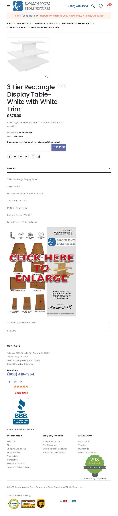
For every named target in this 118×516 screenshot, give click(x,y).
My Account (83, 444)
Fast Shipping (49, 448)
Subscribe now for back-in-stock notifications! (35, 143)
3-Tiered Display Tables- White (77, 24)
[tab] (59, 170)
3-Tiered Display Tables (46, 24)
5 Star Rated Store (51, 444)
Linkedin (21, 384)
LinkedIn (21, 158)
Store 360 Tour (13, 455)
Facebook (9, 158)
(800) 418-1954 (78, 6)
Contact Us (12, 462)
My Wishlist (83, 451)
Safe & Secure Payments (54, 455)
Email (26, 158)
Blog (9, 448)
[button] (46, 77)
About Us (11, 444)
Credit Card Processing (18, 498)
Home (9, 24)
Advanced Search (15, 466)
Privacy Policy (13, 459)
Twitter (15, 158)
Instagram (15, 384)
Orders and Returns (87, 455)
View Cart (82, 448)
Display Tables (24, 24)
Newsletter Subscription (18, 470)
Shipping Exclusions (16, 451)
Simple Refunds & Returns (55, 451)
